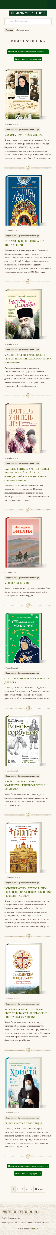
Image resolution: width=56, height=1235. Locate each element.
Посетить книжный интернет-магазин (26, 51)
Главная (9, 30)
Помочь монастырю (28, 13)
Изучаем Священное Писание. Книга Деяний (24, 243)
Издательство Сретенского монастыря (22, 129)
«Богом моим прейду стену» (23, 135)
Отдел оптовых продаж (26, 59)
